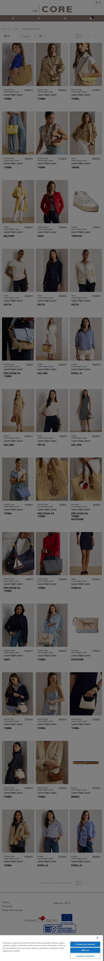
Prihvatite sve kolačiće (85, 944)
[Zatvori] (97, 938)
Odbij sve (85, 950)
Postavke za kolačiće (85, 956)
